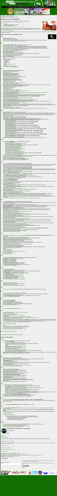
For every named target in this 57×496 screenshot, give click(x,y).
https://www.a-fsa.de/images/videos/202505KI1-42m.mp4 (13, 54)
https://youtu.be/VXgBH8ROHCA (14, 231)
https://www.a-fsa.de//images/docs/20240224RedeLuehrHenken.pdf (25, 99)
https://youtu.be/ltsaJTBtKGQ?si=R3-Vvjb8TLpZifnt (14, 129)
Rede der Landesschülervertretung (9, 252)
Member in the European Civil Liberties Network (10, 469)
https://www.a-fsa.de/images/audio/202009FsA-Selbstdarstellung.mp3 (15, 381)
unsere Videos (6, 323)
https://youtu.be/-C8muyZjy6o (30, 204)
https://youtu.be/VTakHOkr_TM (49, 205)
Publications (37, 6)
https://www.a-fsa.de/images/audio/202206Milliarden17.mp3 (15, 342)
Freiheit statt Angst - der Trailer (8, 327)
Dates (26, 6)
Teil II (10, 303)
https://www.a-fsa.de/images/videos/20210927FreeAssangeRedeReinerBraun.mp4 (17, 174)
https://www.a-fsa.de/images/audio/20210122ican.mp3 (12, 365)
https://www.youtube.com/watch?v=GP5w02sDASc (21, 224)
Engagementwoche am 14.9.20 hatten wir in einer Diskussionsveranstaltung (20, 195)
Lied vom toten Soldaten (7, 250)
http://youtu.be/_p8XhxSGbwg (41, 289)
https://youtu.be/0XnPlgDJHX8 (10, 127)
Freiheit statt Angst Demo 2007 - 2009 (31, 317)
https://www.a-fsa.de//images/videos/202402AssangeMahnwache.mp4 (15, 102)
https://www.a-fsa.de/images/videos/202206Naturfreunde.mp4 (15, 143)
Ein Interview (9, 399)
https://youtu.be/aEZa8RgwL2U (17, 188)
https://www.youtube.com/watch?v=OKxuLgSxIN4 (15, 271)
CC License (2, 469)
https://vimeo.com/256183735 (12, 260)
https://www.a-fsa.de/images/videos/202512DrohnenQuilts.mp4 (26, 242)
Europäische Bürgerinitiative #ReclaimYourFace (21, 189)
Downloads (42, 6)
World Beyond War (31, 469)
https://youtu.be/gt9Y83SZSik (14, 78)
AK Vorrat (38, 438)
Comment (11, 464)
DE (2, 3)
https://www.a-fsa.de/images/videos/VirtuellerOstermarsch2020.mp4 (14, 223)
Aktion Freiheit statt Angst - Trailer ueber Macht (11, 326)
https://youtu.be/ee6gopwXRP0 (18, 213)
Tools (47, 6)
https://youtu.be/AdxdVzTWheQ (10, 124)
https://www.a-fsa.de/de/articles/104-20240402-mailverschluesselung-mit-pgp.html (31, 95)
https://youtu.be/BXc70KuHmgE (16, 154)
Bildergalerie (6, 29)
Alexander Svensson (18, 327)
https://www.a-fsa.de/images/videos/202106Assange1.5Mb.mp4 (35, 184)
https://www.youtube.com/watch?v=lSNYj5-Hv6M (15, 263)
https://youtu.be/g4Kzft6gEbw (18, 220)
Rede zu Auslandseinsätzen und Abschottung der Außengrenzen (14, 251)
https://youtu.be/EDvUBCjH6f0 (14, 243)
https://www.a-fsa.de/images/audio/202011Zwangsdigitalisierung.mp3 (15, 378)
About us (10, 6)
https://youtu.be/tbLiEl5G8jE (10, 133)
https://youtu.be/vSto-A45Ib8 (14, 83)
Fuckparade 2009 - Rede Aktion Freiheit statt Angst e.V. (12, 318)
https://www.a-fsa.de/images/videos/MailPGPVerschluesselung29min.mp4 (15, 94)
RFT (29, 6)
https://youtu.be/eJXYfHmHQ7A (16, 151)
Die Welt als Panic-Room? (8, 414)
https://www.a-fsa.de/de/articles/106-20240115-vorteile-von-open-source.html (33, 108)
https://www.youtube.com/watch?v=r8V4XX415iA (15, 270)
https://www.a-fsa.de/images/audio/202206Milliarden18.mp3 (15, 344)
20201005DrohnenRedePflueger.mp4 (43, 209)
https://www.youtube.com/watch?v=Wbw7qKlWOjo (16, 283)
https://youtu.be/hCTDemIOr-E (14, 212)
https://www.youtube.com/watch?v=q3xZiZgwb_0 (15, 275)
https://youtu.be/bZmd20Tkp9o (12, 265)
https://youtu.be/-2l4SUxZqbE (15, 182)
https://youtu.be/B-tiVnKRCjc (14, 210)
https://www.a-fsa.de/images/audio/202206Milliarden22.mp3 (15, 351)
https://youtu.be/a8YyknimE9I (14, 98)
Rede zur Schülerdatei (7, 321)
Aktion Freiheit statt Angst (25, 326)
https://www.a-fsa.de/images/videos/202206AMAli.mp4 (14, 153)
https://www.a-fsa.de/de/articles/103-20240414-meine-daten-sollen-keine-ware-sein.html (35, 84)
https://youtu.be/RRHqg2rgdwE (16, 55)
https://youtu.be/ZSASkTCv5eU (10, 126)
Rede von (4, 404)
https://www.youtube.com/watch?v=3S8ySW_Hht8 (16, 285)
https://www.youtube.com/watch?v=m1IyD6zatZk (15, 273)
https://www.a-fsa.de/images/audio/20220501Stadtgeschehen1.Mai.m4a (17, 353)
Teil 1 (15, 300)
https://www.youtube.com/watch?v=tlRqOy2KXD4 (11, 228)
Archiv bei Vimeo (7, 32)
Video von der (14, 237)
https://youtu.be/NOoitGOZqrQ (14, 91)
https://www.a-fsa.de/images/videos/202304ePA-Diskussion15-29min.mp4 (15, 90)
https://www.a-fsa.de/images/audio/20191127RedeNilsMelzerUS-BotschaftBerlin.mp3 (17, 396)
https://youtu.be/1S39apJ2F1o (25, 214)
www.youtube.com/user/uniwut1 (17, 334)
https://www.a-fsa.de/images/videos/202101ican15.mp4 (12, 191)
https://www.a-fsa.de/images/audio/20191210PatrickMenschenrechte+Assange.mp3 (22, 390)
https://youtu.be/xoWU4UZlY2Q (16, 149)
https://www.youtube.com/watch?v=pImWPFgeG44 (23, 167)
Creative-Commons (32, 400)
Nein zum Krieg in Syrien (7, 253)
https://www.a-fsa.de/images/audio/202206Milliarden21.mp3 (15, 349)
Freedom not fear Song (9, 426)
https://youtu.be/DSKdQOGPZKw (14, 117)
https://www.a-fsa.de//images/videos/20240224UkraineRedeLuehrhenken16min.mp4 (17, 97)
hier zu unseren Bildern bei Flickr (15, 29)
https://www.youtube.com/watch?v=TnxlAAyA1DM (15, 258)
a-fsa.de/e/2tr (18, 453)
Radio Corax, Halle (9, 400)
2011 (10, 304)
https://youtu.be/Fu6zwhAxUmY (39, 94)
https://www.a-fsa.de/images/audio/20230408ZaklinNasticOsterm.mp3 (35, 137)
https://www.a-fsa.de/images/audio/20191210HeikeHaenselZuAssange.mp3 (22, 386)
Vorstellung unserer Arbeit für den (17, 219)
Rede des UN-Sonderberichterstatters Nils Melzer (12, 235)
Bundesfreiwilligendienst (19, 469)
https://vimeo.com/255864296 (12, 261)
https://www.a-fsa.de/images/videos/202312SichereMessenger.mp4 (14, 116)
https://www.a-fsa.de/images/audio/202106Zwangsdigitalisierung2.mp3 (15, 363)
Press (32, 6)
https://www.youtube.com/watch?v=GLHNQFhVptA (23, 166)
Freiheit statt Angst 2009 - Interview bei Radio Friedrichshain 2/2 (14, 314)
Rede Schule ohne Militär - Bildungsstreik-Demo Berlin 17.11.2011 (14, 328)
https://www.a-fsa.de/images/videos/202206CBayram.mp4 (15, 148)
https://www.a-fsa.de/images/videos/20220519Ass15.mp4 (13, 157)
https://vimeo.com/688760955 (20, 159)
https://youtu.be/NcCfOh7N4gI (10, 131)
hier (16, 197)
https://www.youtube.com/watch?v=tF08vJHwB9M (20, 238)
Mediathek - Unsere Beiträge (7, 15)
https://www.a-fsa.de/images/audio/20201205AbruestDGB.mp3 (14, 376)
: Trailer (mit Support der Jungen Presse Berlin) (15, 312)
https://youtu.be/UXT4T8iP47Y (15, 178)
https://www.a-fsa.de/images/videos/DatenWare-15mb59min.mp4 (14, 82)
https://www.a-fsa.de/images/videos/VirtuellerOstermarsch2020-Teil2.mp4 (21, 226)
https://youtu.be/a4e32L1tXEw (27, 171)
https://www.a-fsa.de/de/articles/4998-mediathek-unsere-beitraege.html (16, 454)
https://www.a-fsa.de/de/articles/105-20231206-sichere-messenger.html (29, 118)
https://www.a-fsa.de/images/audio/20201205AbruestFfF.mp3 (13, 373)
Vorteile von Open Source (7, 106)
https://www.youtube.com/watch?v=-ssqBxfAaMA (17, 227)
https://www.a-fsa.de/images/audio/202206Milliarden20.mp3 (15, 347)
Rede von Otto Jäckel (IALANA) (8, 313)
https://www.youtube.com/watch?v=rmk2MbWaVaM (16, 278)
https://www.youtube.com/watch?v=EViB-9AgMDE (20, 218)
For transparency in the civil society (44, 469)
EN (3, 3)
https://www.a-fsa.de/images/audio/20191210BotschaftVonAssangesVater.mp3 (24, 388)
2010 (15, 308)
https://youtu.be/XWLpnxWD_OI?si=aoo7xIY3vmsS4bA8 (15, 134)
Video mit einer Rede (6, 293)
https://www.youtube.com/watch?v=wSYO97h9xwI (31, 197)
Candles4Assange (29, 384)
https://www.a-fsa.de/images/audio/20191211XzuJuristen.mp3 (46, 391)
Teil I (9, 302)
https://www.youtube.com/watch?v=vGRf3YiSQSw (11, 247)
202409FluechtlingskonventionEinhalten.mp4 (11, 77)
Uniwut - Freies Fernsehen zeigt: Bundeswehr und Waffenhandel (20, 316)
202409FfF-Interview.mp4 (7, 72)
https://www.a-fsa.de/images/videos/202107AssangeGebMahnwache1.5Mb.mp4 (23, 177)
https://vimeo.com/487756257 (41, 206)
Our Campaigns (20, 6)
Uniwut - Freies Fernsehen (19, 31)
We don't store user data (26, 469)
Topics (15, 6)
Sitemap (3, 4)
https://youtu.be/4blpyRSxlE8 (14, 66)
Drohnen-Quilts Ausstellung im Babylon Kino (15, 244)
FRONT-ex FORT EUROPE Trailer (9, 292)
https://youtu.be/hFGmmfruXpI (44, 208)
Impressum (5, 4)
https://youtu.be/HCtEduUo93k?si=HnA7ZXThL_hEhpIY (14, 136)
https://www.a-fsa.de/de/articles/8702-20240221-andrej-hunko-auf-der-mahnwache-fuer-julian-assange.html (33, 103)
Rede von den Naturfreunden (8, 249)
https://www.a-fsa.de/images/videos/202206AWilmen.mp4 (15, 145)
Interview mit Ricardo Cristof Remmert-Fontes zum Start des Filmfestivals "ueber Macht (19, 409)
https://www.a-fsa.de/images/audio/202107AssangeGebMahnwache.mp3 (15, 359)
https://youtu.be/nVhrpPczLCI (16, 146)
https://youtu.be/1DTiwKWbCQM (15, 185)
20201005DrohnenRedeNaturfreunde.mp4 (24, 211)
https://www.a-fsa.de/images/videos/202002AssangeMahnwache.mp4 (15, 230)
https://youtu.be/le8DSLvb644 (16, 50)
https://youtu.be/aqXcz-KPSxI (14, 73)
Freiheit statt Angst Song (9, 425)
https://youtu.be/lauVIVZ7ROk (21, 45)
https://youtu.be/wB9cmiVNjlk (16, 107)
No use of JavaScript (36, 469)
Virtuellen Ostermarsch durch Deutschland (42, 222)
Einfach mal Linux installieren (12, 65)
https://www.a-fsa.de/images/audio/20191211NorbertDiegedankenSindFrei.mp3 (22, 393)
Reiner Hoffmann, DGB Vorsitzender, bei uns (30, 205)
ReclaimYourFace (13, 187)
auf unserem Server (6, 45)
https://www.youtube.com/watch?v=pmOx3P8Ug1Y (16, 277)
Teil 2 (15, 301)
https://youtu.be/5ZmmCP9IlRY (18, 192)
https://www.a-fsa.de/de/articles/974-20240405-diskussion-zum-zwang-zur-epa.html (34, 92)
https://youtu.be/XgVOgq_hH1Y (10, 122)
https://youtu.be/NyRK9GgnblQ (10, 120)
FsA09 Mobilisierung (6, 315)
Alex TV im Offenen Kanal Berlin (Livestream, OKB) (34, 31)
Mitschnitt (38, 295)
